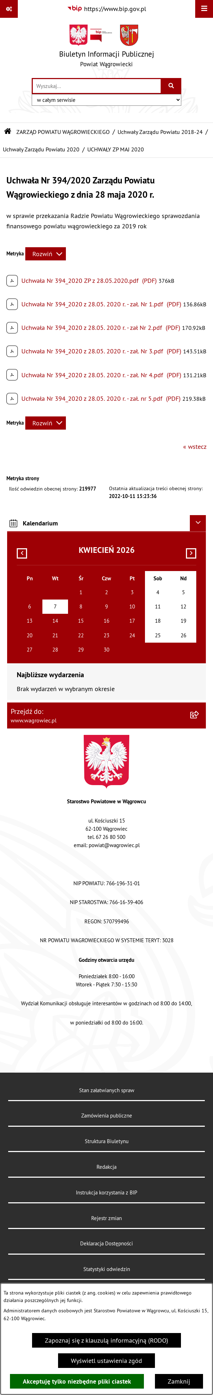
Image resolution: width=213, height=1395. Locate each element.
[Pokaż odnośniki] (9, 9)
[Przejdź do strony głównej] (106, 48)
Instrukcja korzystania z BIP (106, 1192)
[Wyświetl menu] (204, 9)
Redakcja (106, 1166)
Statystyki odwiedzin (106, 1269)
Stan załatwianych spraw (106, 1090)
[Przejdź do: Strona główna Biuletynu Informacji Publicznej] (8, 132)
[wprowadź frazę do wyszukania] (97, 86)
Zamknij (179, 1381)
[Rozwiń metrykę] (45, 253)
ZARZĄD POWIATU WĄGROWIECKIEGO (63, 131)
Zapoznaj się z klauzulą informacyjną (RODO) (106, 1340)
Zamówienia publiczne (106, 1115)
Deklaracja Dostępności (106, 1243)
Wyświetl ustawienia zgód (106, 1361)
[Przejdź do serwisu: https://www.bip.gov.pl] (106, 8)
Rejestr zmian (106, 1218)
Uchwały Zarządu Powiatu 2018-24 (160, 131)
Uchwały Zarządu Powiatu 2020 (41, 149)
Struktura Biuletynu (107, 1141)
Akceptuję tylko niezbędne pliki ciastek (77, 1381)
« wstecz (195, 446)
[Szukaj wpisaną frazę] (171, 86)
